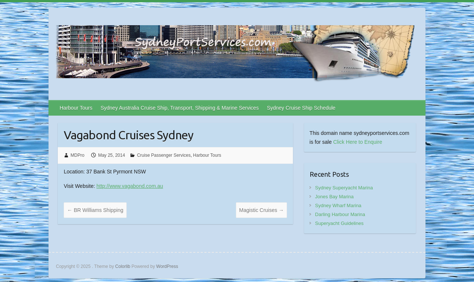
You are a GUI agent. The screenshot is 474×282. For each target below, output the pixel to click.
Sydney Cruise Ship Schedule (301, 108)
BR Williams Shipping (95, 210)
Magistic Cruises (261, 210)
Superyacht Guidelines (339, 223)
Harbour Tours (76, 108)
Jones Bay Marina (334, 196)
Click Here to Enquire (357, 142)
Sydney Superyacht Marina (344, 187)
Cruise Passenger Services (164, 155)
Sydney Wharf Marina (338, 205)
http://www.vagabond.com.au (129, 186)
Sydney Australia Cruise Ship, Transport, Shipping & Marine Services (179, 108)
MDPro (77, 155)
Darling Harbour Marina (340, 214)
